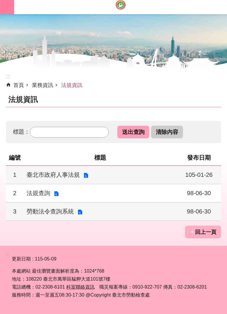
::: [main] (8, 76)
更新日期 (21, 258)
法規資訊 (71, 85)
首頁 (18, 85)
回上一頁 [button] (205, 232)
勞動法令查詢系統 (50, 211)
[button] (133, 132)
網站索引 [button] (7, 7)
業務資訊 (42, 85)
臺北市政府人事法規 (53, 174)
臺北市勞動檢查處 (120, 7)
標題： (21, 131)
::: (2, 16)
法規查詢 (38, 193)
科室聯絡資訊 (80, 286)
